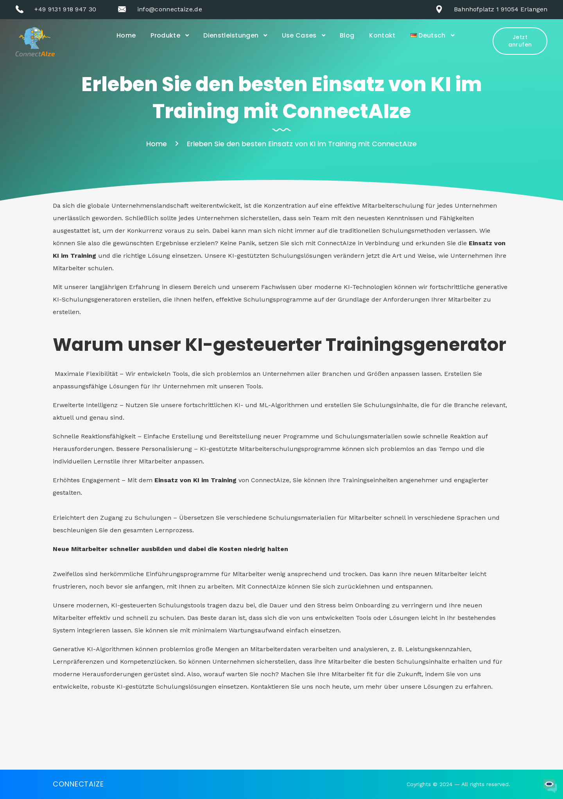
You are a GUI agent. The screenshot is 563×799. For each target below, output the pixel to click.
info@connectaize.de (169, 9)
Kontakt (382, 35)
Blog (347, 35)
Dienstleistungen (230, 35)
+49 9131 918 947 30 (65, 9)
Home (126, 35)
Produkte (165, 35)
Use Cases (299, 35)
